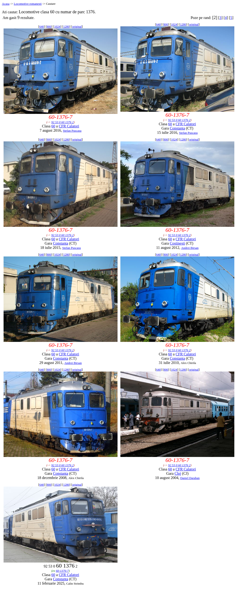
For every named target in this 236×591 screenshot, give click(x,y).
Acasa (5, 3)
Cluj (178, 473)
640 (41, 26)
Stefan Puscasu (72, 130)
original (77, 26)
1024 (57, 26)
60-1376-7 (62, 570)
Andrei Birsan (189, 248)
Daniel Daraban (190, 478)
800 (49, 26)
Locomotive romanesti (28, 3)
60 (53, 126)
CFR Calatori (69, 126)
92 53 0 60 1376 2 (62, 122)
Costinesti (177, 243)
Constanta (177, 128)
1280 (66, 26)
